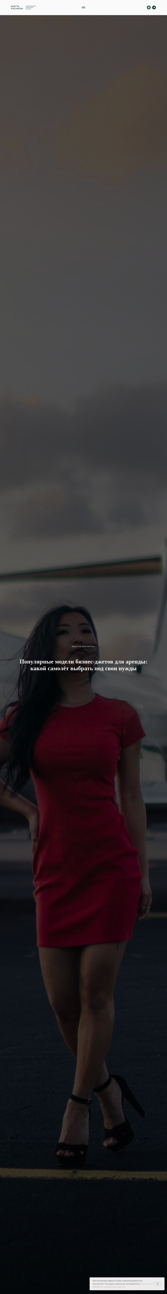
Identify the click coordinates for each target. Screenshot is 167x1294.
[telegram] (154, 7)
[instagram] (149, 7)
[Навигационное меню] (83, 7)
